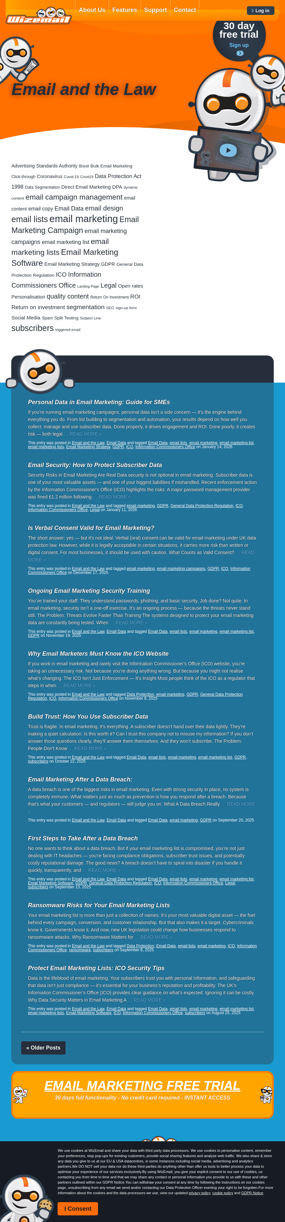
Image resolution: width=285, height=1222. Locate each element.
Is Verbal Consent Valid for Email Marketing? (91, 528)
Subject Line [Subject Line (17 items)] (90, 318)
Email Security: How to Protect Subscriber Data (95, 465)
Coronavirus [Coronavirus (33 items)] (50, 176)
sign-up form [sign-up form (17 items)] (126, 308)
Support (155, 10)
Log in (262, 10)
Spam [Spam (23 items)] (47, 317)
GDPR (118, 447)
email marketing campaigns (181, 568)
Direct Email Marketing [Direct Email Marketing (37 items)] (86, 187)
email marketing (203, 443)
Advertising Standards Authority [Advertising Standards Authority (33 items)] (44, 165)
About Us (92, 10)
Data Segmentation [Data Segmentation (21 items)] (42, 187)
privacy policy (199, 1193)
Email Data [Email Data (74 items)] (69, 208)
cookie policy (222, 1193)
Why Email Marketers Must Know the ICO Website (98, 653)
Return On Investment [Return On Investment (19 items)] (109, 297)
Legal (95, 509)
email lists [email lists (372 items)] (29, 219)
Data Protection (140, 694)
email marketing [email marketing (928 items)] (83, 218)
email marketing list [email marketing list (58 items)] (65, 242)
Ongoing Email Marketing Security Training (89, 591)
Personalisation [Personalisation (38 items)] (28, 297)
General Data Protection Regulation (201, 505)
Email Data (116, 443)
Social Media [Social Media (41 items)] (25, 317)
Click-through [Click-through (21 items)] (23, 176)
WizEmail (39, 15)
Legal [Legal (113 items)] (109, 285)
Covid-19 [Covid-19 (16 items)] (71, 177)
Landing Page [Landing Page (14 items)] (88, 286)
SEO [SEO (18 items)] (110, 308)
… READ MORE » (83, 434)
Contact (185, 10)
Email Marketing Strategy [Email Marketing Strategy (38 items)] (72, 264)
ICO (129, 447)
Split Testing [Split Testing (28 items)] (66, 317)
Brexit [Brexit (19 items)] (84, 166)
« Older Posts (43, 1048)
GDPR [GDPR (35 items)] (108, 264)
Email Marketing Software (50, 883)
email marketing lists (46, 447)
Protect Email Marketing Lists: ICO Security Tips (96, 968)
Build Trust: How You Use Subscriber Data (88, 716)
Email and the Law (88, 443)
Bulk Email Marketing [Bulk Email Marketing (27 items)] (111, 166)
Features (124, 10)
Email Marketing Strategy (88, 447)
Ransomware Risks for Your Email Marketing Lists (99, 905)
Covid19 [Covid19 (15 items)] (86, 177)
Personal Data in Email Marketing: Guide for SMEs (99, 402)
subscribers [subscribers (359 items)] (32, 328)
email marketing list (236, 443)
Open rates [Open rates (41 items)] (130, 286)
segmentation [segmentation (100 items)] (86, 307)
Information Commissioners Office (165, 447)
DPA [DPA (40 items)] (117, 187)
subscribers (38, 761)
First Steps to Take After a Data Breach (83, 838)
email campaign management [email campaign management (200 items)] (73, 197)
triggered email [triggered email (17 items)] (67, 330)
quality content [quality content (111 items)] (68, 296)
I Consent (77, 1208)
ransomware (80, 950)
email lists (178, 443)
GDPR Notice (252, 1193)
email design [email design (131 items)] (104, 208)
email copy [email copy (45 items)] (40, 209)
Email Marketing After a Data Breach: (80, 779)
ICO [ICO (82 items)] (61, 274)
